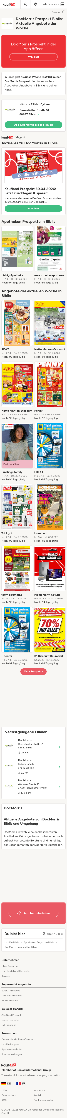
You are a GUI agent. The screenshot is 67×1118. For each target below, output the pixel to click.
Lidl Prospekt (8, 1025)
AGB (4, 1100)
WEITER (33, 56)
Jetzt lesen (33, 208)
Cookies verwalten (44, 1100)
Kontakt (38, 1095)
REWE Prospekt (10, 1000)
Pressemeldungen (11, 1054)
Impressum (40, 1090)
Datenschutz (8, 1095)
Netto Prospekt (10, 1020)
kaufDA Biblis (11, 942)
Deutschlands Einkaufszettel (17, 1039)
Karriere (5, 976)
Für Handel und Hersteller (15, 971)
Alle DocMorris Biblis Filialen (33, 124)
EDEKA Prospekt (10, 990)
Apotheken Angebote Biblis (39, 942)
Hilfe (4, 1090)
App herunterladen (11, 1049)
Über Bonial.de (9, 966)
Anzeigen (59, 12)
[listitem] (17, 255)
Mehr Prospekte (33, 671)
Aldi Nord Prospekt (11, 1015)
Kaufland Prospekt (11, 995)
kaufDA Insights (10, 1044)
